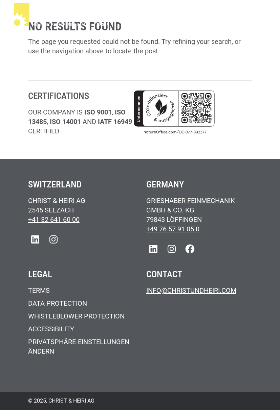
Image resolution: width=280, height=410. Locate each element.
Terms (39, 290)
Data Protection (57, 303)
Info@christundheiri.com (191, 290)
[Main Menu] (258, 15)
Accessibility (51, 329)
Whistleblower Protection (76, 316)
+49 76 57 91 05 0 (172, 229)
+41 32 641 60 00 (54, 219)
